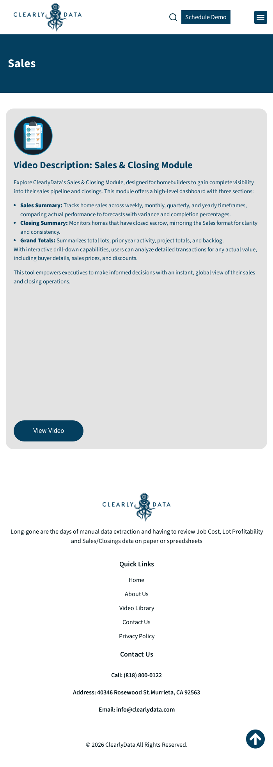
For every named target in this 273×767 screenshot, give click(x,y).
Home (136, 580)
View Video (48, 430)
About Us (137, 594)
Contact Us (136, 622)
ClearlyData (120, 744)
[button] (260, 17)
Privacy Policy (136, 636)
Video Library (136, 608)
